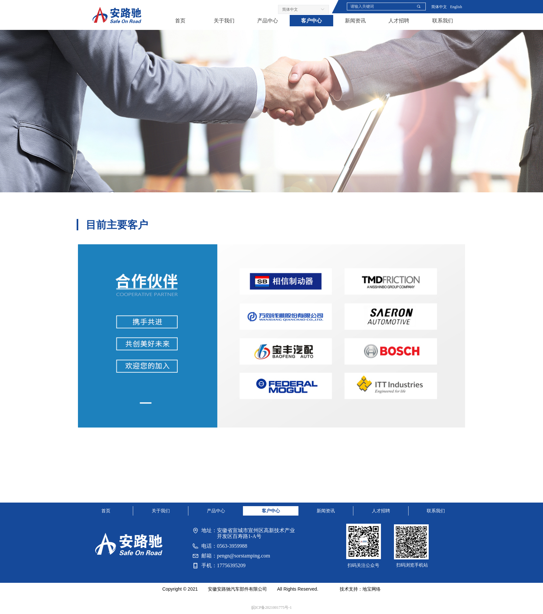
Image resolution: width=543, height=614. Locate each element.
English (456, 7)
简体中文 (439, 7)
